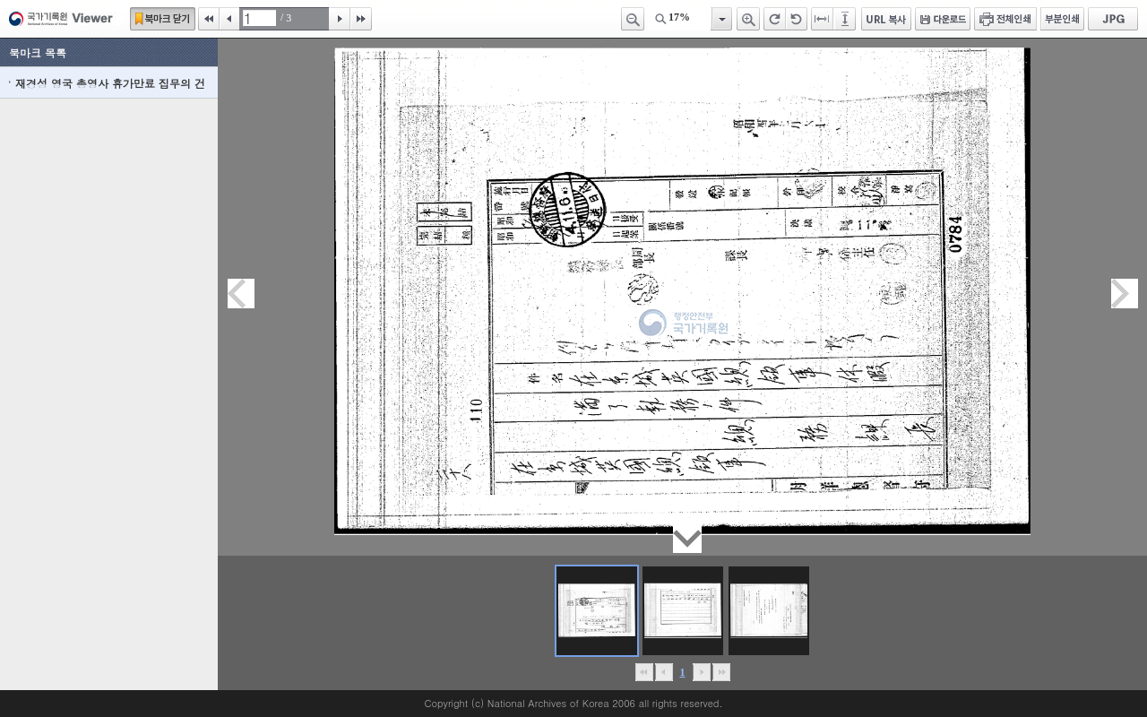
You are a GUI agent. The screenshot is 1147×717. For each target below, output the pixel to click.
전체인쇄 (1005, 18)
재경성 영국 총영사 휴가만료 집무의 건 (110, 83)
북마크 (162, 18)
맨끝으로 (720, 672)
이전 (229, 18)
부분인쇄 (1062, 18)
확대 (748, 18)
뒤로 (701, 672)
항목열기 (721, 18)
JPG (1113, 18)
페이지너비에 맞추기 (822, 18)
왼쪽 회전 (796, 18)
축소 (632, 18)
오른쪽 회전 (774, 18)
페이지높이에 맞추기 (846, 18)
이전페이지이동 (241, 293)
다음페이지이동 (1124, 293)
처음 (209, 18)
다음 (339, 18)
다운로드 (942, 18)
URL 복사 (886, 18)
